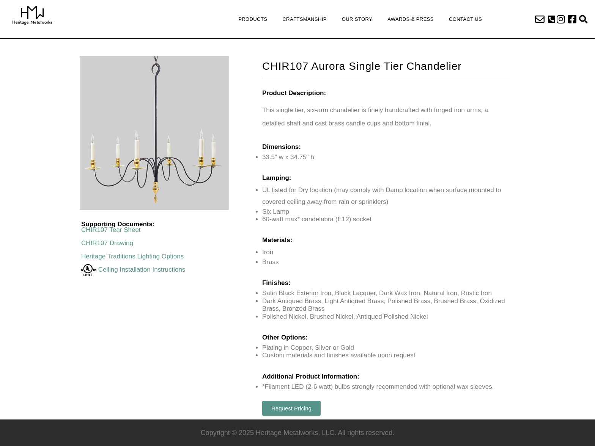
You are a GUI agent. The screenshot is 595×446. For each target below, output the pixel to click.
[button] (551, 19)
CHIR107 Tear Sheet (111, 229)
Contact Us (465, 19)
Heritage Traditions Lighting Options (132, 256)
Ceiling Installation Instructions (133, 269)
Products (252, 19)
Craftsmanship (304, 19)
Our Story (357, 19)
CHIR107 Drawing (107, 243)
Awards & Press (410, 19)
